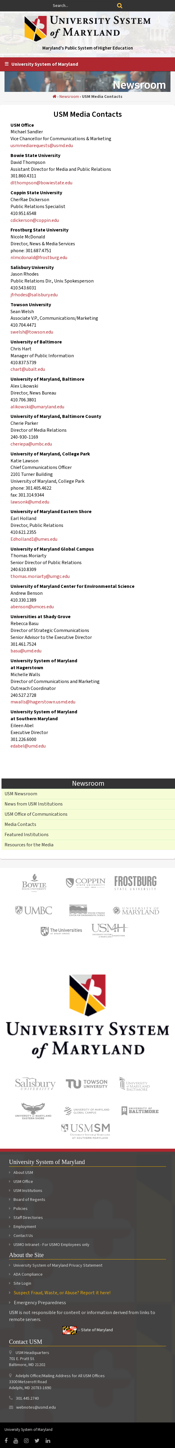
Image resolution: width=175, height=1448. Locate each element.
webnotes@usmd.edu (36, 1407)
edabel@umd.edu (28, 746)
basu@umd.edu (26, 651)
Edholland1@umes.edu (34, 539)
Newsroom (69, 97)
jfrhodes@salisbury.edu (34, 295)
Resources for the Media (29, 845)
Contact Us (21, 1236)
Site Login (22, 1283)
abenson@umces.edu (32, 606)
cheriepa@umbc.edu (31, 444)
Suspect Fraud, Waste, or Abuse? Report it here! (62, 1292)
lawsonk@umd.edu (30, 502)
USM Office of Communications (36, 814)
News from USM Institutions (34, 804)
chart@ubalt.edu (28, 369)
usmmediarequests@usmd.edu (42, 145)
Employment (22, 1227)
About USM (21, 1173)
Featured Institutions (27, 834)
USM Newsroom (21, 794)
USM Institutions (25, 1191)
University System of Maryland (44, 64)
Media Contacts (20, 824)
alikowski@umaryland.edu (37, 407)
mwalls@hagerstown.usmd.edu (43, 702)
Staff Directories (26, 1218)
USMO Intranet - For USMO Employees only (49, 1245)
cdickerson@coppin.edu (35, 220)
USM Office (21, 1182)
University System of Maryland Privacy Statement (58, 1265)
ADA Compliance (28, 1274)
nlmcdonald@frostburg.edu (39, 257)
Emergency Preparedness (40, 1302)
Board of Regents (27, 1200)
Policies (18, 1209)
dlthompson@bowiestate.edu (41, 183)
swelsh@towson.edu (32, 332)
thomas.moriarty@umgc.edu (40, 576)
